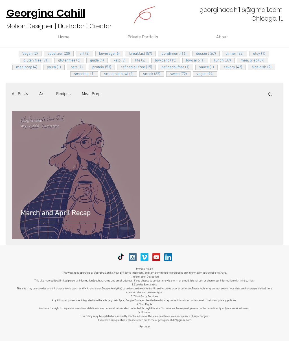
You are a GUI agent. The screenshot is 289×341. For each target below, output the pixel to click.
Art (42, 93)
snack (153, 73)
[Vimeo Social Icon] (144, 257)
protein (103, 67)
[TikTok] (121, 257)
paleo (56, 67)
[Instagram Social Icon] (133, 257)
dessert (208, 53)
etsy (261, 53)
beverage (111, 53)
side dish (263, 67)
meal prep (254, 60)
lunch (224, 60)
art (86, 53)
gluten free (37, 60)
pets (78, 67)
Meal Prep (91, 93)
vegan (206, 73)
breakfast (142, 53)
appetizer (60, 53)
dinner (236, 53)
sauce (208, 67)
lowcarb (197, 60)
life (142, 60)
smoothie (86, 73)
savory (235, 67)
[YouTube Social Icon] (156, 257)
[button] (270, 95)
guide (99, 60)
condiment (176, 53)
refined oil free (138, 67)
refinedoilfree (177, 67)
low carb (167, 60)
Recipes (63, 93)
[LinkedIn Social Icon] (168, 257)
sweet (180, 73)
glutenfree (71, 60)
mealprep (28, 67)
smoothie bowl (120, 73)
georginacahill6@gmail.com (241, 10)
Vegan (31, 53)
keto (121, 60)
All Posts (20, 93)
